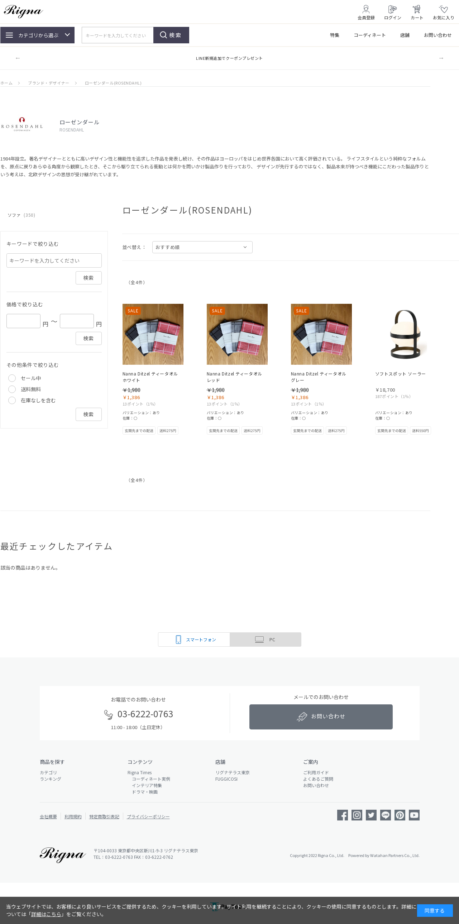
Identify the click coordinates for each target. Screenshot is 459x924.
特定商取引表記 (104, 816)
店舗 (405, 35)
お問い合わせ (438, 35)
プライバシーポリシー (148, 816)
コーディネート (370, 35)
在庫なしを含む (38, 400)
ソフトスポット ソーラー (400, 373)
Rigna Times (140, 772)
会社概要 (48, 816)
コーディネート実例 (149, 779)
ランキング (50, 779)
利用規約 (73, 816)
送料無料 (31, 389)
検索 (175, 35)
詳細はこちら (46, 914)
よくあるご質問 (318, 779)
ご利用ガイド (316, 772)
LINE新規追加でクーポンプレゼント (229, 58)
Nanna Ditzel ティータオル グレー (318, 376)
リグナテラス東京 (232, 772)
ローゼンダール (79, 122)
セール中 (31, 378)
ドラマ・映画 (143, 792)
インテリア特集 (145, 785)
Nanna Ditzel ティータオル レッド (234, 376)
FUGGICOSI (226, 779)
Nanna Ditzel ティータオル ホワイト (150, 376)
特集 (334, 35)
